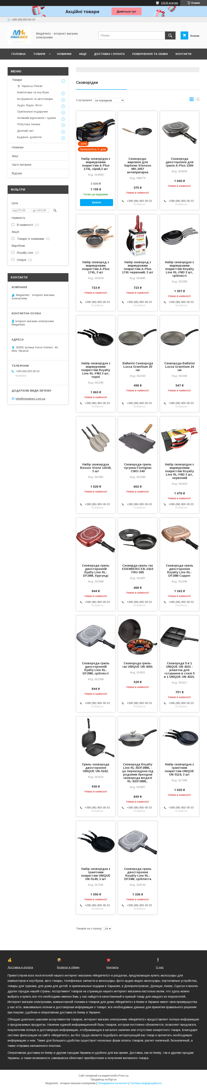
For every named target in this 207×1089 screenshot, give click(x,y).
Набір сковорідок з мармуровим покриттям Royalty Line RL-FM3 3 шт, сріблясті (179, 268)
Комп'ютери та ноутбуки (33, 92)
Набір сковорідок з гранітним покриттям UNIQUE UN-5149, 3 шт (95, 874)
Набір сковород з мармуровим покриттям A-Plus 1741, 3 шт (96, 267)
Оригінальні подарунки (32, 111)
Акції (82, 54)
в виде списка (197, 100)
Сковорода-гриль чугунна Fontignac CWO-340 (138, 468)
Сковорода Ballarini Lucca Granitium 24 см (179, 367)
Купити (96, 202)
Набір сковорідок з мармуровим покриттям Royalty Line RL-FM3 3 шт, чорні (95, 370)
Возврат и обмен (68, 967)
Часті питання (21, 164)
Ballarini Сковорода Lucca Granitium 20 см (138, 367)
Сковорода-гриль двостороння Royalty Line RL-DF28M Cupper (179, 570)
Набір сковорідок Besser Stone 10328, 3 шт (95, 468)
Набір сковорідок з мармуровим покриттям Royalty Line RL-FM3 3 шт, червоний (179, 471)
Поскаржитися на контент (112, 1083)
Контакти (183, 54)
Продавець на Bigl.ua (103, 1079)
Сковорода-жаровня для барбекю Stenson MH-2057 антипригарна (137, 165)
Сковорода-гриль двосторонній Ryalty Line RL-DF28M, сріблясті (95, 668)
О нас (160, 967)
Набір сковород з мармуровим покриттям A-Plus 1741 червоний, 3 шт (137, 267)
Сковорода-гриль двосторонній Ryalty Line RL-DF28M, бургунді (95, 570)
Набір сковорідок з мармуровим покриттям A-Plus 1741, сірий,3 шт (95, 164)
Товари (39, 54)
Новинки (64, 54)
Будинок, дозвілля (29, 137)
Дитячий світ (25, 130)
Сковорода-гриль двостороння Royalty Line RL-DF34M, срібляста (137, 874)
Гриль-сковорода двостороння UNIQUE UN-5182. (95, 768)
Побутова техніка (28, 124)
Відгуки (17, 173)
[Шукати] (170, 35)
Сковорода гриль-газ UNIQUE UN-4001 (138, 665)
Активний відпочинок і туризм (36, 117)
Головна (18, 54)
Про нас (18, 64)
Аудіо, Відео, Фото (29, 105)
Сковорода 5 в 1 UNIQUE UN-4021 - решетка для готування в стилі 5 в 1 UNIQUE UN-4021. (179, 670)
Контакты (112, 967)
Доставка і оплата (109, 54)
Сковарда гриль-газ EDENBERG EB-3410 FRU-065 (137, 569)
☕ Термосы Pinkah (29, 86)
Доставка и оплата (20, 967)
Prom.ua (123, 1075)
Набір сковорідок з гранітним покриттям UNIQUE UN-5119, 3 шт (179, 769)
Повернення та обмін (150, 54)
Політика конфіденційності (145, 1083)
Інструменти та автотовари (35, 98)
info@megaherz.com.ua (30, 398)
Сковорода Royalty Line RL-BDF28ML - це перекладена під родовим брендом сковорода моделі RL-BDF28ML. (137, 773)
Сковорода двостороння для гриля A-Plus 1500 (179, 162)
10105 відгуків (169, 2)
